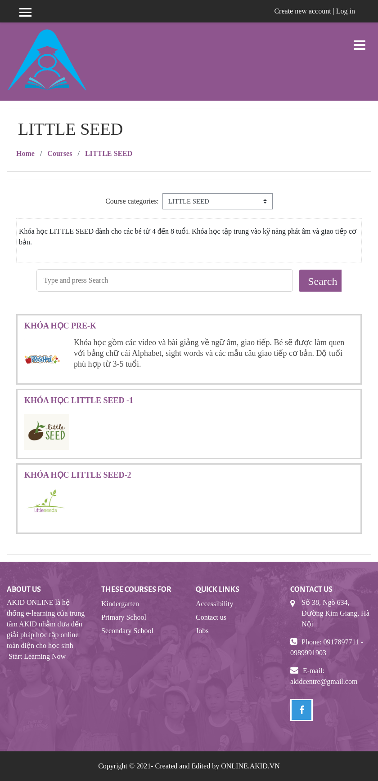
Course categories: (132, 201)
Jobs (202, 631)
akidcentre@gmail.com (323, 681)
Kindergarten (120, 604)
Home (25, 153)
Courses (59, 153)
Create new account (302, 11)
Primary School (123, 617)
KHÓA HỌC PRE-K (60, 325)
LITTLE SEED (108, 153)
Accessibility (215, 604)
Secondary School (127, 631)
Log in (345, 11)
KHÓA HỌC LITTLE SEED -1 (78, 400)
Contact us (211, 617)
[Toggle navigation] (359, 40)
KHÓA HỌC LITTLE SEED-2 (77, 474)
